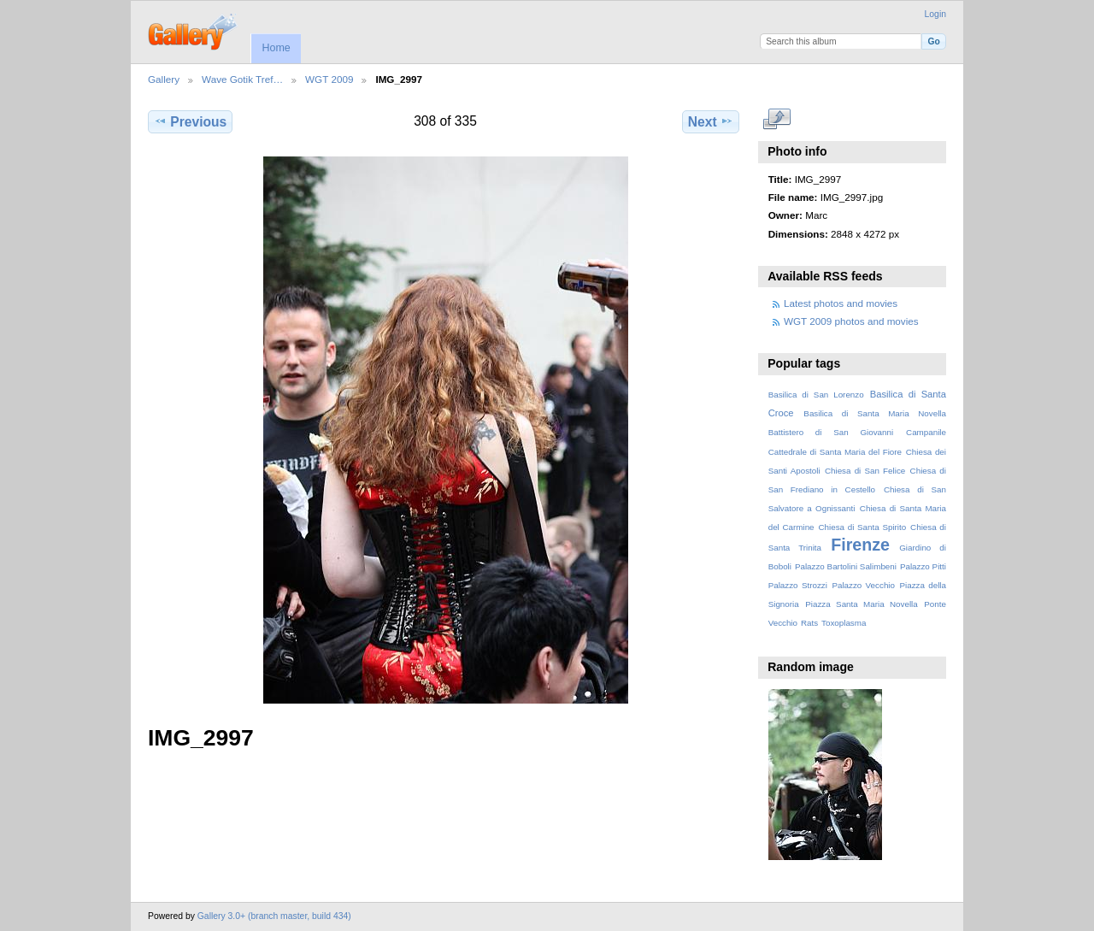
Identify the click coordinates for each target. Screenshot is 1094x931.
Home (276, 48)
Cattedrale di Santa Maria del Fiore (835, 452)
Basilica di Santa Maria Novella (874, 413)
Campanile (926, 432)
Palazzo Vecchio (863, 585)
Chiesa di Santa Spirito (862, 527)
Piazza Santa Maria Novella (861, 604)
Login (935, 14)
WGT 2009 (329, 79)
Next (710, 121)
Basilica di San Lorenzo (816, 394)
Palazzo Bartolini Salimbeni (846, 566)
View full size (777, 120)
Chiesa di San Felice (865, 470)
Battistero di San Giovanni (830, 432)
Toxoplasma (843, 623)
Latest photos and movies (840, 303)
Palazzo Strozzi (797, 585)
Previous (190, 121)
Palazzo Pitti (923, 566)
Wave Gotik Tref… (242, 79)
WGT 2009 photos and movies (851, 321)
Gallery (163, 79)
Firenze (860, 544)
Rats (809, 623)
